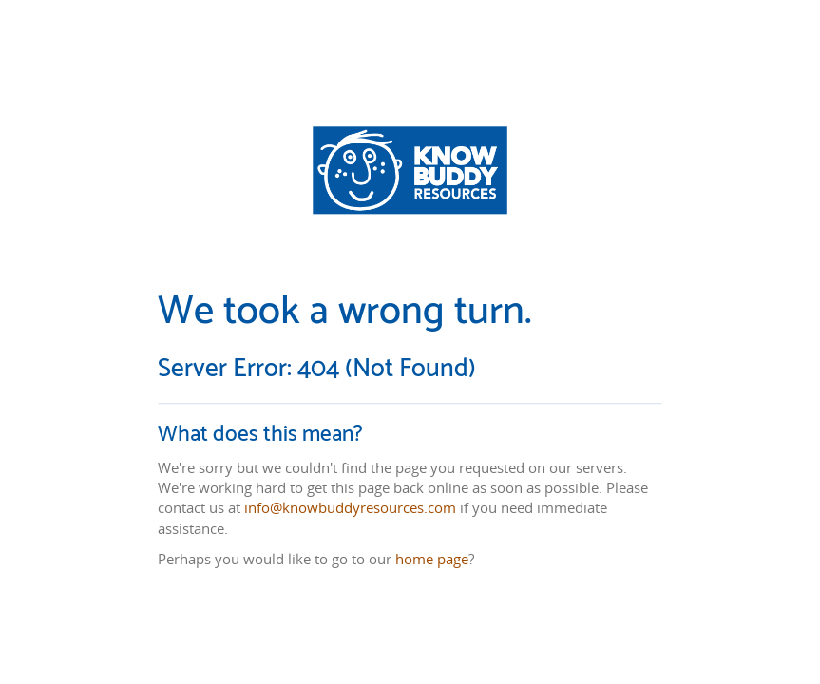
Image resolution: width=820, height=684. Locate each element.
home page (431, 558)
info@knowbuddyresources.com (350, 508)
